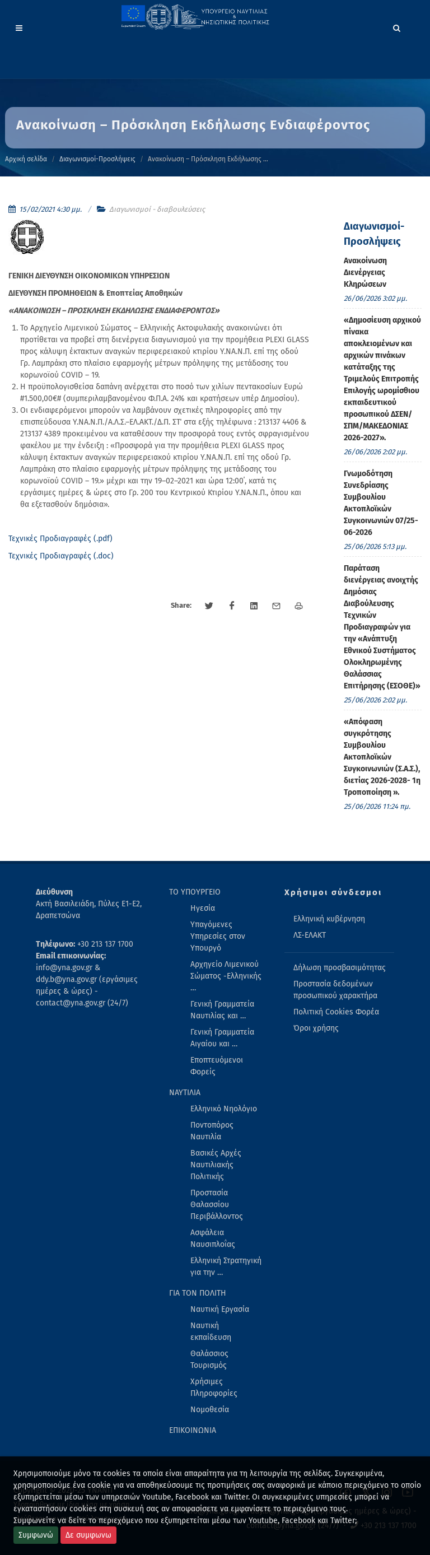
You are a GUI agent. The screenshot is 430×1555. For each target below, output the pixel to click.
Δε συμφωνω (88, 1535)
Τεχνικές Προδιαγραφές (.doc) (61, 556)
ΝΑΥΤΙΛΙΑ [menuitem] (184, 1092)
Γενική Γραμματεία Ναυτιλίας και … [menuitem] (222, 1010)
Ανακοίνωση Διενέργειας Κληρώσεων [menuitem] (365, 272)
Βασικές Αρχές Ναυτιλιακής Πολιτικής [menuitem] (215, 1164)
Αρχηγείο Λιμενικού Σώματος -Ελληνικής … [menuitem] (225, 976)
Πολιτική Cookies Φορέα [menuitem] (336, 1012)
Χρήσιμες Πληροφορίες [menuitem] (213, 1387)
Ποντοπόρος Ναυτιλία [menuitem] (211, 1131)
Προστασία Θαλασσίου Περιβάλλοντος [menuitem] (216, 1204)
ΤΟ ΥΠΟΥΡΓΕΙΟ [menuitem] (195, 892)
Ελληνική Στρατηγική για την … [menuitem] (225, 1266)
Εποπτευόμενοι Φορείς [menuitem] (216, 1066)
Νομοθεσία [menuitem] (209, 1409)
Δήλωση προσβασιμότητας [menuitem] (339, 967)
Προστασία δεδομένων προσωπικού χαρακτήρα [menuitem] (335, 989)
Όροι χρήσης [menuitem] (316, 1028)
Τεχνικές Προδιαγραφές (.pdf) (60, 538)
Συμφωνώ (35, 1535)
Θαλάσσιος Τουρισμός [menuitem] (209, 1359)
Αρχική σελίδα (26, 159)
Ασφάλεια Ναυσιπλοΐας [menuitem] (212, 1238)
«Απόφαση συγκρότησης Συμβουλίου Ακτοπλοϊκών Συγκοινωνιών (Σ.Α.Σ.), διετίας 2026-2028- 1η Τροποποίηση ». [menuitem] (382, 757)
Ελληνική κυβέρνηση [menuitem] (329, 919)
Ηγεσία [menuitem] (202, 908)
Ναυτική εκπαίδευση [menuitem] (210, 1331)
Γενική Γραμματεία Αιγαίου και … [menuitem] (222, 1038)
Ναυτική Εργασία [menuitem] (219, 1309)
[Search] (397, 26)
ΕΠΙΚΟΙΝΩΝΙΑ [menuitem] (192, 1430)
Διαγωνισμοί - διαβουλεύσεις (157, 209)
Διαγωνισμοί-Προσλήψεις (97, 159)
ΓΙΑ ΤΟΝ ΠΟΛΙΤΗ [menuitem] (197, 1293)
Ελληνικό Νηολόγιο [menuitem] (223, 1109)
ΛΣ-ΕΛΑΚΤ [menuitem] (309, 935)
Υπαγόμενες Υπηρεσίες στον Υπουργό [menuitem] (217, 936)
